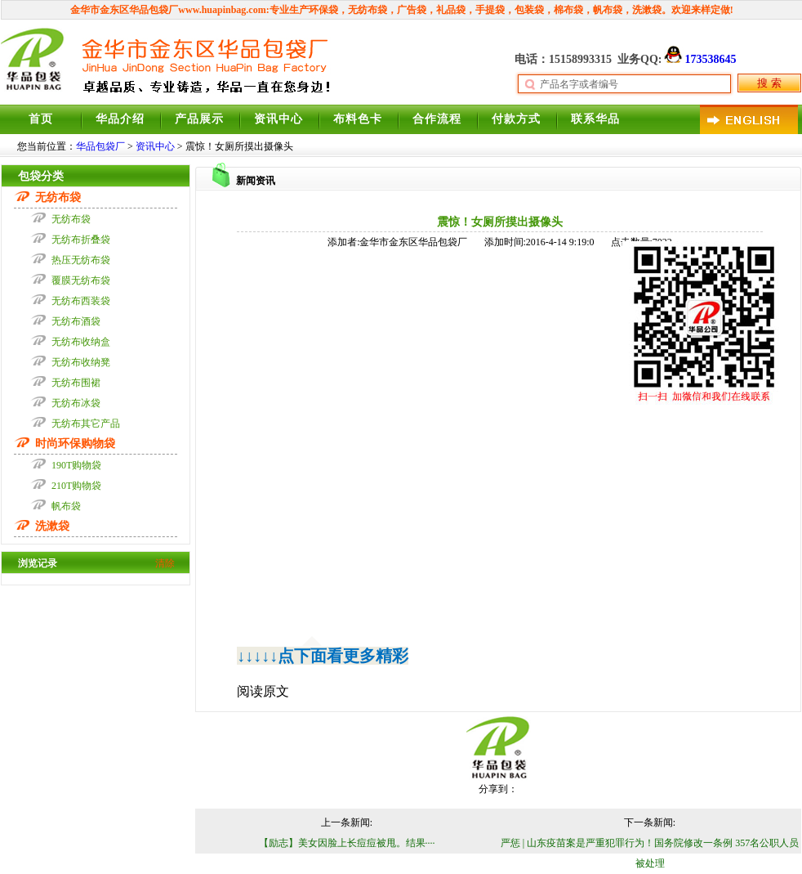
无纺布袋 (367, 10)
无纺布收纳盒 (80, 341)
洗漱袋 (647, 10)
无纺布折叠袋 (80, 239)
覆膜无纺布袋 (80, 280)
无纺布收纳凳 (80, 362)
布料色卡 (357, 119)
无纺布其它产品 (85, 423)
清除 (165, 563)
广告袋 (411, 10)
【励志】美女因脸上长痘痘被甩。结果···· (347, 843)
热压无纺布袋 (80, 260)
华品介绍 (120, 119)
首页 (41, 119)
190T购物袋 (76, 465)
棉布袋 (568, 10)
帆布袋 (607, 10)
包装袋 (529, 10)
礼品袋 (451, 10)
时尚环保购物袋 (75, 443)
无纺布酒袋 (75, 321)
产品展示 (199, 119)
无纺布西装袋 (80, 301)
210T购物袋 (76, 485)
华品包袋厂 (100, 146)
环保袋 (323, 10)
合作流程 (436, 119)
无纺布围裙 (75, 382)
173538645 (699, 59)
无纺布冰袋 (75, 403)
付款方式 (516, 119)
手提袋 (490, 10)
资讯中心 (278, 119)
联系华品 (595, 119)
